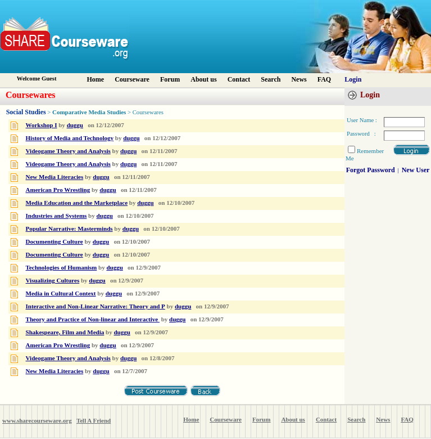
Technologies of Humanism (61, 267)
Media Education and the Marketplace (77, 202)
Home (96, 79)
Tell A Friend (93, 420)
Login (352, 79)
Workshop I (41, 125)
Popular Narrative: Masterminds (69, 228)
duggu (75, 125)
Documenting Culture (54, 241)
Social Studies (26, 112)
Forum (170, 79)
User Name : (362, 120)
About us (203, 79)
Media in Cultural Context (61, 293)
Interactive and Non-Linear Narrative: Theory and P (95, 306)
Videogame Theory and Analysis (68, 150)
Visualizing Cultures (53, 280)
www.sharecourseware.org (37, 420)
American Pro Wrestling (58, 189)
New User (416, 170)
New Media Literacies (55, 176)
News (298, 79)
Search (270, 79)
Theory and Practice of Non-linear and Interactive (93, 319)
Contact (239, 79)
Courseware (132, 79)
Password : (361, 134)
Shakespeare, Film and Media (65, 332)
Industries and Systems (56, 215)
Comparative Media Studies (89, 112)
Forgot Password (370, 170)
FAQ (324, 79)
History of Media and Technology (70, 138)
